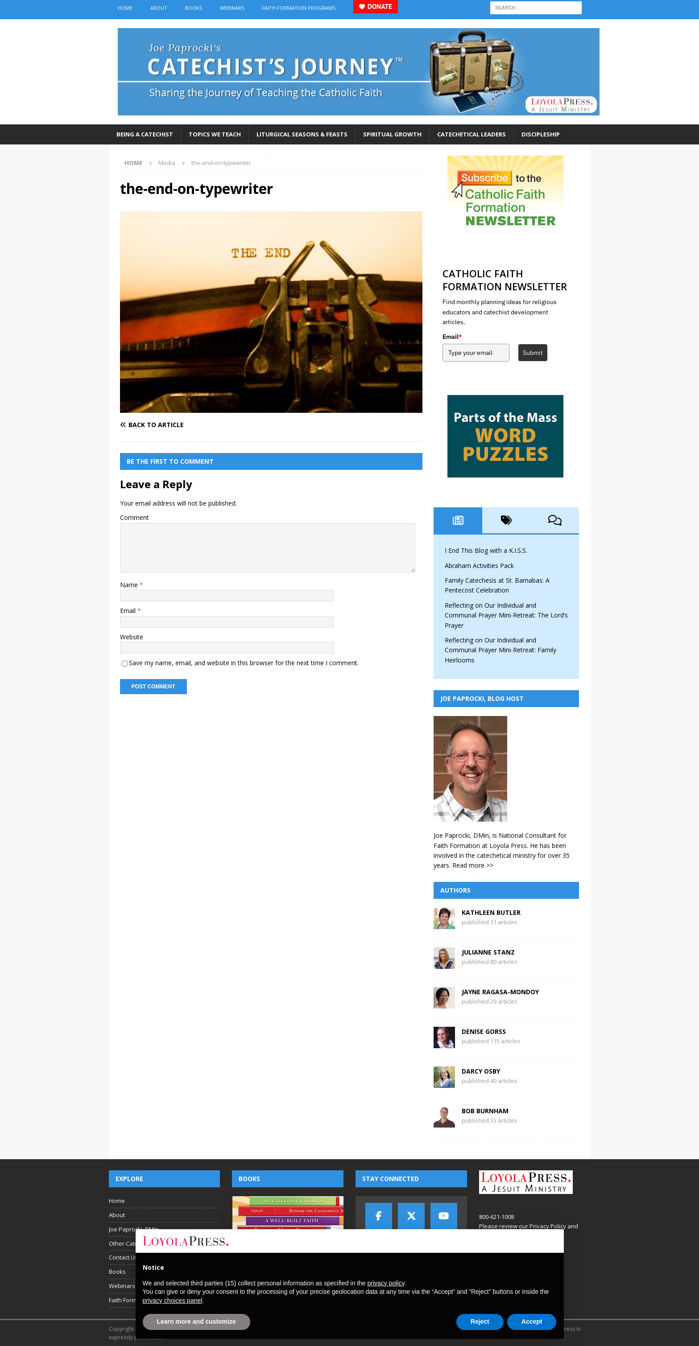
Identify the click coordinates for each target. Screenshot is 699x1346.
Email (128, 610)
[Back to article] (194, 425)
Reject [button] (480, 1321)
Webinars (232, 7)
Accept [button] (531, 1321)
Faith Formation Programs (298, 7)
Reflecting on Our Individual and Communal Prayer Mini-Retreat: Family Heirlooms (500, 650)
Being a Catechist (144, 134)
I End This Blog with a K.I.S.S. (486, 550)
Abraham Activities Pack (479, 565)
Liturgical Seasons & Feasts (301, 134)
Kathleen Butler (491, 912)
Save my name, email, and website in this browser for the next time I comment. (244, 663)
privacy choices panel (173, 1300)
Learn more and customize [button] (196, 1321)
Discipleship (540, 134)
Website (131, 637)
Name (130, 584)
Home (125, 7)
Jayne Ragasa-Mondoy (500, 992)
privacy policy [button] (386, 1283)
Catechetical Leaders (471, 134)
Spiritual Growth (392, 134)
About (158, 7)
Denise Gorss (484, 1031)
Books (193, 7)
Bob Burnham (485, 1111)
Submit (533, 353)
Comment (134, 517)
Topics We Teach (215, 134)
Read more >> (472, 865)
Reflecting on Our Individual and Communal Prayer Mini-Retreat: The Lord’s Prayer (506, 615)
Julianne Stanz (488, 952)
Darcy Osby (481, 1071)
